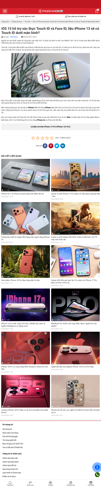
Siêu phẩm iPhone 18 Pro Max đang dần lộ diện (20, 280)
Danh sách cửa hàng (10, 433)
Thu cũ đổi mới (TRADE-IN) (12, 447)
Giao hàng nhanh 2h (10, 469)
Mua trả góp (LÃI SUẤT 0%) (12, 444)
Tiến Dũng (14, 37)
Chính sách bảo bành (10, 462)
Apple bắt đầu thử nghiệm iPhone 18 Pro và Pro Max (72, 367)
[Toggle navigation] (30, 483)
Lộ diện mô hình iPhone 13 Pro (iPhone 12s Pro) (50, 127)
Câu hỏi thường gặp (10, 436)
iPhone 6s (41, 120)
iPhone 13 (32, 107)
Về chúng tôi (7, 429)
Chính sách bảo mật (10, 458)
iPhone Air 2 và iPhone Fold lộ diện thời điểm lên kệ (22, 194)
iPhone (48, 107)
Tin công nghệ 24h (9, 440)
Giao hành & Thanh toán (11, 473)
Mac (69, 117)
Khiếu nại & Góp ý (9, 476)
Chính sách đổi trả (9, 465)
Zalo (97, 467)
